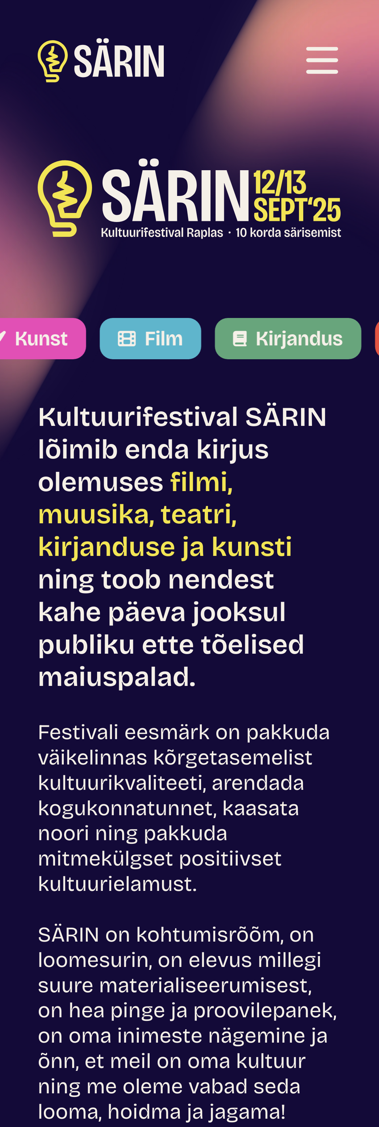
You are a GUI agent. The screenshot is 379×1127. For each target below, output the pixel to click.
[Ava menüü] (322, 60)
